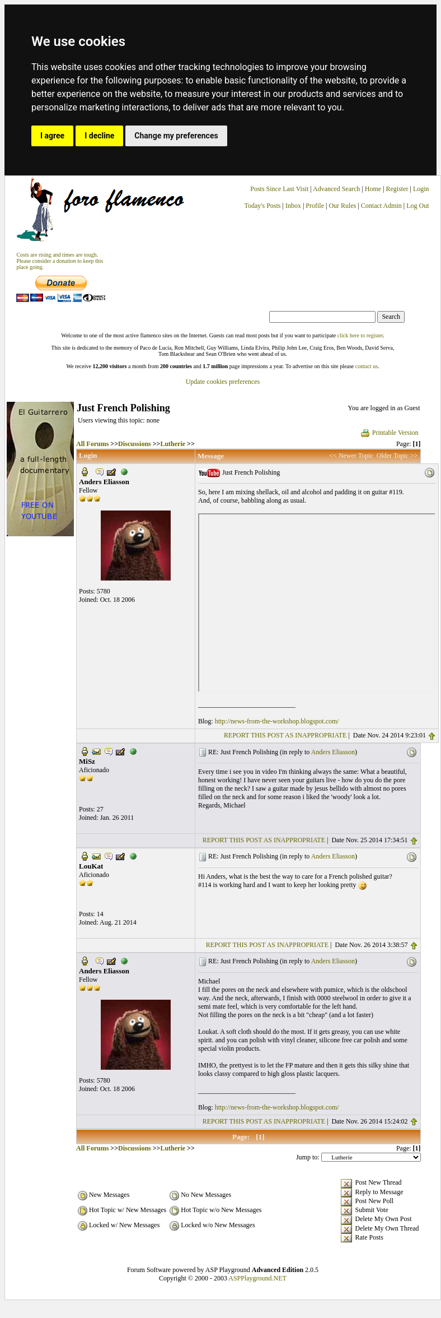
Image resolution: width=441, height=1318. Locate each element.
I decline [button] (99, 135)
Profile (315, 206)
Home (373, 189)
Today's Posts (263, 206)
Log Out (417, 206)
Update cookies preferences (223, 382)
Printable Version (389, 433)
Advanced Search (336, 189)
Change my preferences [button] (176, 135)
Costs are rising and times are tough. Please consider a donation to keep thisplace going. (59, 261)
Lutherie (172, 444)
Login (421, 189)
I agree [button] (52, 135)
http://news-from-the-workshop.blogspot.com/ (277, 721)
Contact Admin (381, 206)
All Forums (92, 444)
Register (398, 189)
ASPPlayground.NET (257, 1278)
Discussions (134, 444)
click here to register (360, 335)
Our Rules (342, 206)
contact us (366, 366)
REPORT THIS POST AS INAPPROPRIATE (285, 735)
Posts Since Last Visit (279, 189)
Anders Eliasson (333, 752)
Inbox (293, 206)
